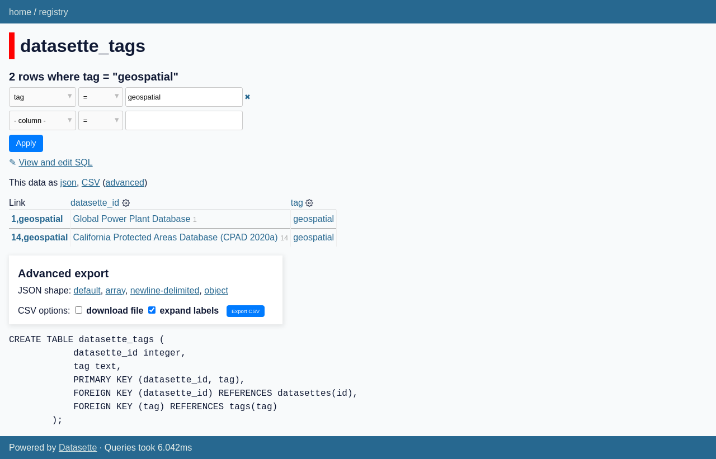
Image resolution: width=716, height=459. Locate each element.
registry (53, 12)
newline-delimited (165, 290)
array (115, 290)
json (68, 182)
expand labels (183, 310)
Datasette (78, 447)
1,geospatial (37, 219)
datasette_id (94, 202)
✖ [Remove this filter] (247, 97)
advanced (125, 182)
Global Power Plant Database (131, 219)
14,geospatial (39, 237)
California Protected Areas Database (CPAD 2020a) (175, 237)
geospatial (313, 219)
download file (109, 310)
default (87, 290)
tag (297, 202)
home (20, 12)
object (216, 290)
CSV (91, 182)
